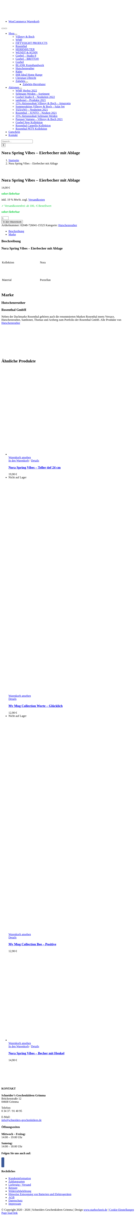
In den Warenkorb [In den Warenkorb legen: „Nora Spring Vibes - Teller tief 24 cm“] (18, 460)
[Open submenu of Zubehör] (26, 82)
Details (35, 460)
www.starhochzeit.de (95, 1209)
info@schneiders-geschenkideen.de (21, 1120)
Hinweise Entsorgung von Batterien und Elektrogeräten (39, 1194)
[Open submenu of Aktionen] (20, 88)
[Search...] (17, 141)
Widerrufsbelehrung (19, 1191)
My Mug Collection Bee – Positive (32, 944)
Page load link (9, 1212)
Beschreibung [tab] (16, 231)
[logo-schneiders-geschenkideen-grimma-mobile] (23, 15)
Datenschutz (15, 1200)
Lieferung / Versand (19, 1184)
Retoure (13, 1187)
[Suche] (3, 145)
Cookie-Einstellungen (121, 1209)
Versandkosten (36, 199)
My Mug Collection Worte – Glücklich (35, 706)
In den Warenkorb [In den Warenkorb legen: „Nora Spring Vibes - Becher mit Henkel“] (18, 1046)
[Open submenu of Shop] (15, 34)
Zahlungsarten (16, 1181)
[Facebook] (2, 1162)
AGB (11, 1197)
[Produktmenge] (4, 218)
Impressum (14, 1203)
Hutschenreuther (67, 225)
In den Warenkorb (12, 222)
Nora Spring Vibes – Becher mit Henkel (36, 1053)
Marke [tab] (12, 234)
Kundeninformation (19, 1178)
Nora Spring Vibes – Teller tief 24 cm (34, 467)
